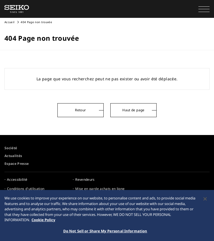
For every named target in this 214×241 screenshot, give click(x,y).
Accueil (9, 22)
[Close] (205, 200)
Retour (80, 110)
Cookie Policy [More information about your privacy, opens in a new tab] (43, 220)
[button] (204, 9)
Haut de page (133, 110)
